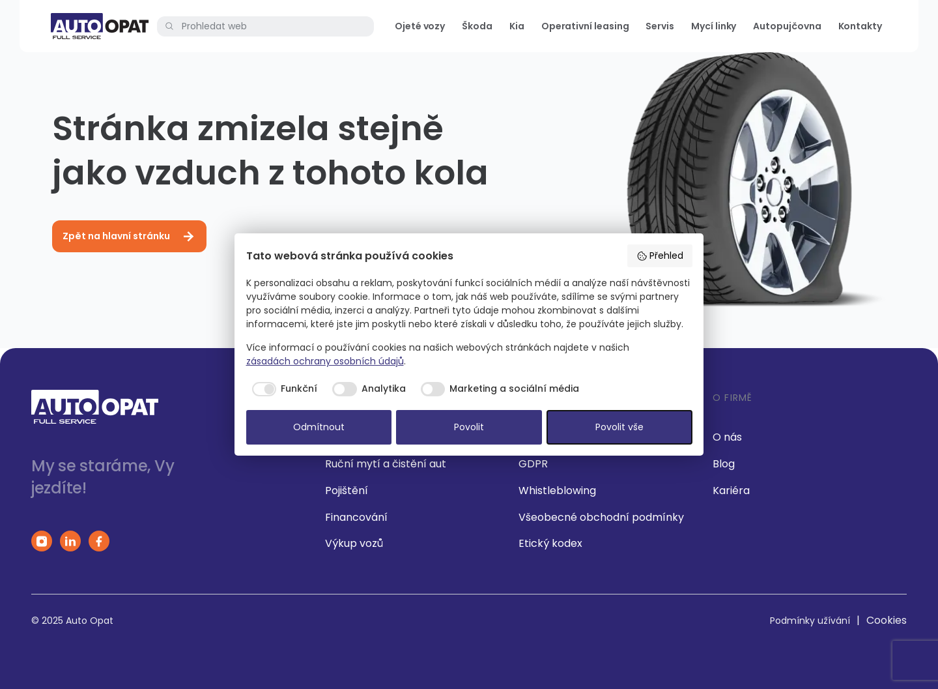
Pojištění (346, 490)
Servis (660, 26)
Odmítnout (319, 426)
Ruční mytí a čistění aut (385, 463)
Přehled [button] (659, 255)
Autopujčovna (787, 26)
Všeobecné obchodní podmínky (601, 517)
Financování (356, 517)
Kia (516, 26)
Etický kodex (550, 543)
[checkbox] (282, 389)
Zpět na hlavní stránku (129, 236)
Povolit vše (619, 426)
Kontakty (860, 26)
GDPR (533, 463)
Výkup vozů (354, 543)
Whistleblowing (557, 490)
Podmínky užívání (810, 620)
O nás (727, 437)
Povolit (469, 426)
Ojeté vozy (420, 26)
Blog (724, 463)
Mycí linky (713, 26)
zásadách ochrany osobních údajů (325, 361)
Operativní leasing (585, 26)
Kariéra (731, 490)
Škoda (477, 26)
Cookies (886, 620)
